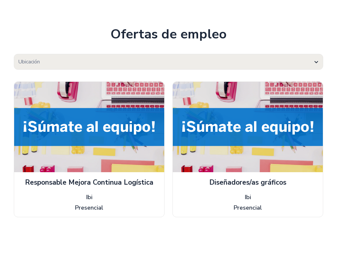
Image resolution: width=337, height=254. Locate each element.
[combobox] (168, 62)
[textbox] (168, 62)
